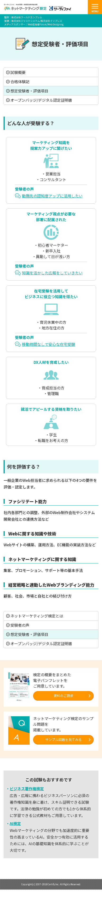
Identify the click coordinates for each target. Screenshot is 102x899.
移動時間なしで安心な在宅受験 (48, 344)
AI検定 (15, 823)
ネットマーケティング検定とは (36, 616)
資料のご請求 (63, 695)
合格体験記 (19, 81)
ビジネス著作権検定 (27, 788)
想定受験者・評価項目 (29, 91)
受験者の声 (19, 625)
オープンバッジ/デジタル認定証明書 (41, 100)
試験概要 (18, 72)
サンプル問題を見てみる (63, 739)
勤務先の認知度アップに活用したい (52, 196)
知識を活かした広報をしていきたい (52, 273)
